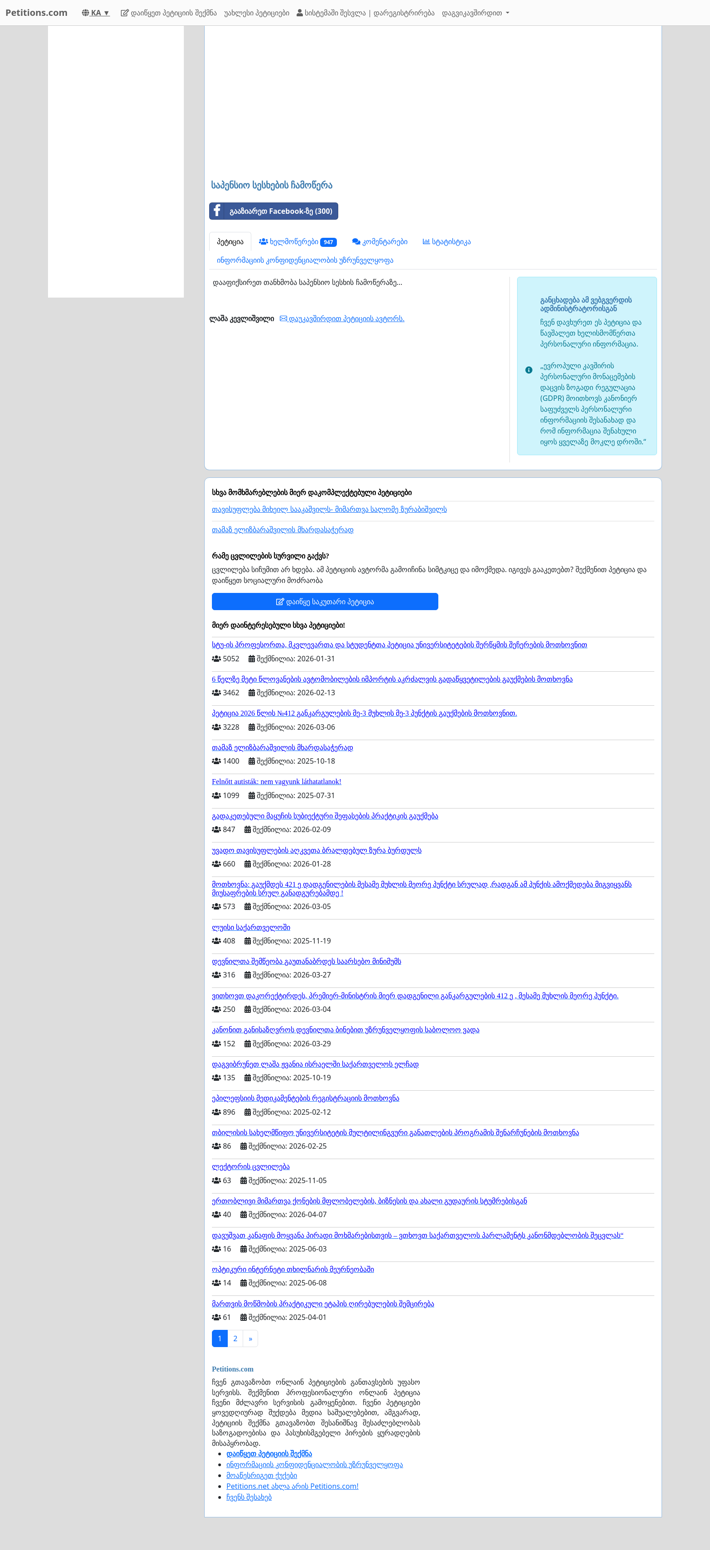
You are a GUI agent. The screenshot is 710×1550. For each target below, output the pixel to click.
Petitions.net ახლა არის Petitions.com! (292, 1486)
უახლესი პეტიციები (256, 13)
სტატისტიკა (447, 241)
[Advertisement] (433, 103)
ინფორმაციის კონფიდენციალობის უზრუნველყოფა (305, 260)
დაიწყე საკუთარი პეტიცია (325, 602)
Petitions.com (36, 12)
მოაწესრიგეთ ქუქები (261, 1475)
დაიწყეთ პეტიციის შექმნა (168, 13)
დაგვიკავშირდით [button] (473, 13)
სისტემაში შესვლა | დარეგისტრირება (366, 13)
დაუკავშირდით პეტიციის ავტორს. (342, 318)
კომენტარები (380, 241)
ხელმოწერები (298, 241)
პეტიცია (230, 241)
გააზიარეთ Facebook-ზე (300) (271, 211)
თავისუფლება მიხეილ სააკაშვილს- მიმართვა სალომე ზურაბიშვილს (329, 509)
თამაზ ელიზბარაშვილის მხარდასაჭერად (283, 530)
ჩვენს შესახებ (249, 1497)
